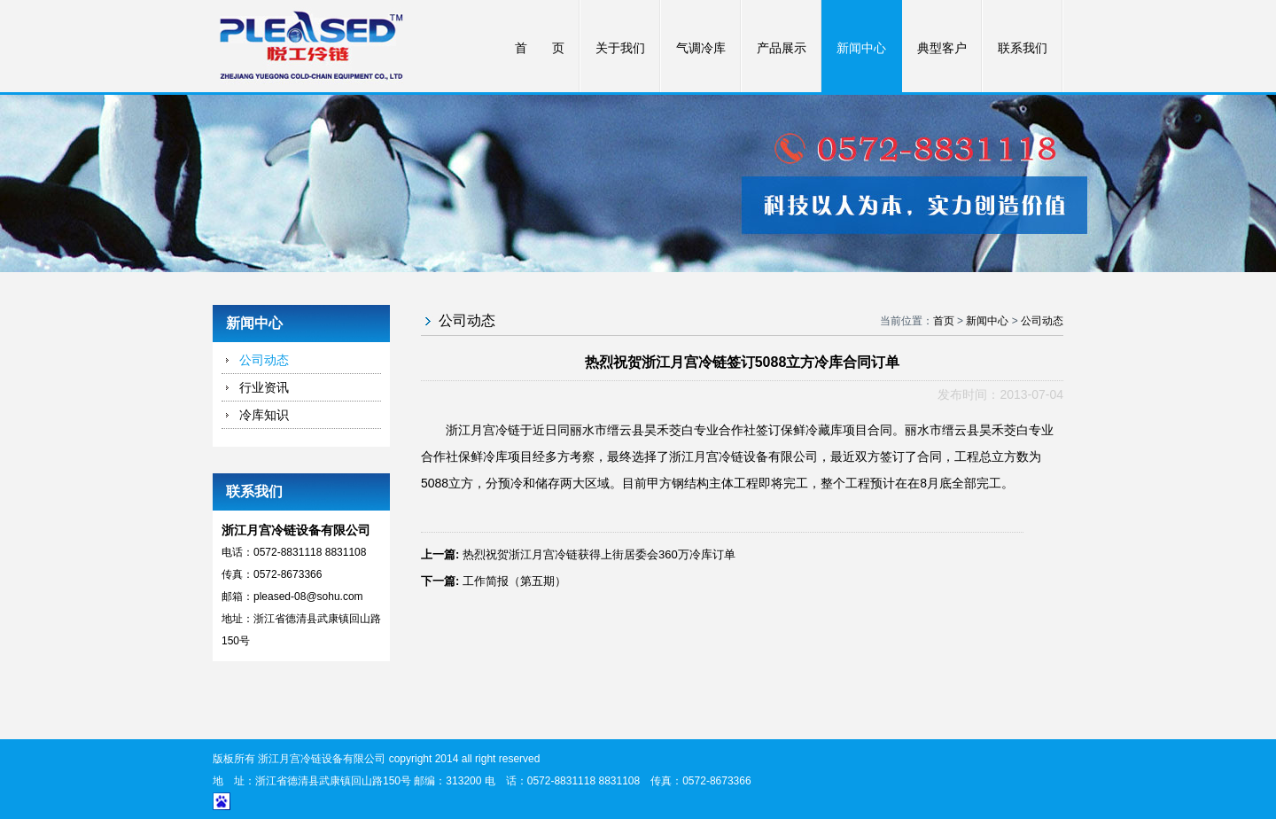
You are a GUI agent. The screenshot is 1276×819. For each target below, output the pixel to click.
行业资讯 (264, 387)
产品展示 (781, 48)
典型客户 (942, 48)
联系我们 (1022, 48)
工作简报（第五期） (514, 581)
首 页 (539, 48)
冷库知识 (264, 415)
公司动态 (264, 360)
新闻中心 (861, 48)
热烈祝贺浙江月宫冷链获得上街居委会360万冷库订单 (599, 554)
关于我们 (620, 48)
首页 (943, 321)
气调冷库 (701, 48)
